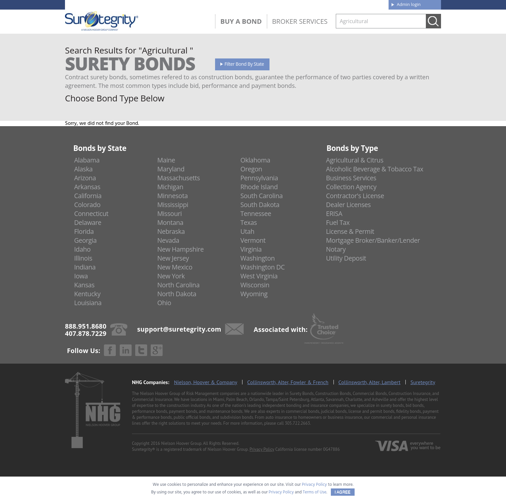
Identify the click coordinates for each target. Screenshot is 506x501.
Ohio (164, 302)
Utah (247, 231)
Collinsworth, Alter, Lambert (369, 382)
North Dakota (176, 293)
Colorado (87, 204)
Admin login (409, 4)
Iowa (81, 275)
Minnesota (172, 195)
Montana (170, 222)
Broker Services (300, 21)
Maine (166, 160)
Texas (248, 222)
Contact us (368, 4)
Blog (323, 4)
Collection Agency (351, 186)
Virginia (251, 249)
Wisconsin (254, 284)
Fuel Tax (338, 222)
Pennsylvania (259, 177)
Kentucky (87, 293)
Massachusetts (178, 177)
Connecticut (91, 213)
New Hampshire (180, 249)
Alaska (83, 168)
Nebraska (171, 231)
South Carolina (261, 195)
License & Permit (350, 231)
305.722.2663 (297, 423)
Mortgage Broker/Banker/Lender (373, 240)
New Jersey (173, 258)
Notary (336, 249)
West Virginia (259, 275)
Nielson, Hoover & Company (205, 382)
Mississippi (172, 204)
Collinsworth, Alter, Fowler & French (288, 382)
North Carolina (178, 284)
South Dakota (259, 204)
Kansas (84, 284)
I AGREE (343, 492)
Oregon (251, 168)
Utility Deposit (346, 258)
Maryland (171, 168)
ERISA (334, 213)
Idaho (82, 249)
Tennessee (255, 213)
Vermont (253, 240)
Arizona (85, 177)
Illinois (83, 258)
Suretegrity (422, 382)
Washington (257, 258)
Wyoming (254, 293)
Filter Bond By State (244, 64)
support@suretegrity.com (179, 328)
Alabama (87, 160)
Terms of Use (315, 492)
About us (281, 4)
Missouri (169, 213)
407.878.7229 (164, 4)
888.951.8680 (116, 4)
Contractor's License (355, 195)
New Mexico (175, 267)
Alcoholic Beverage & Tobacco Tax (374, 168)
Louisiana (88, 302)
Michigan (170, 186)
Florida (84, 231)
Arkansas (87, 186)
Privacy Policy (261, 449)
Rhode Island (259, 186)
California (88, 195)
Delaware (88, 222)
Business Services (351, 177)
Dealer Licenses (348, 204)
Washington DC (262, 267)
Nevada (168, 240)
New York (171, 275)
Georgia (85, 240)
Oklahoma (255, 160)
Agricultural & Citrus (354, 160)
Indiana (85, 267)
